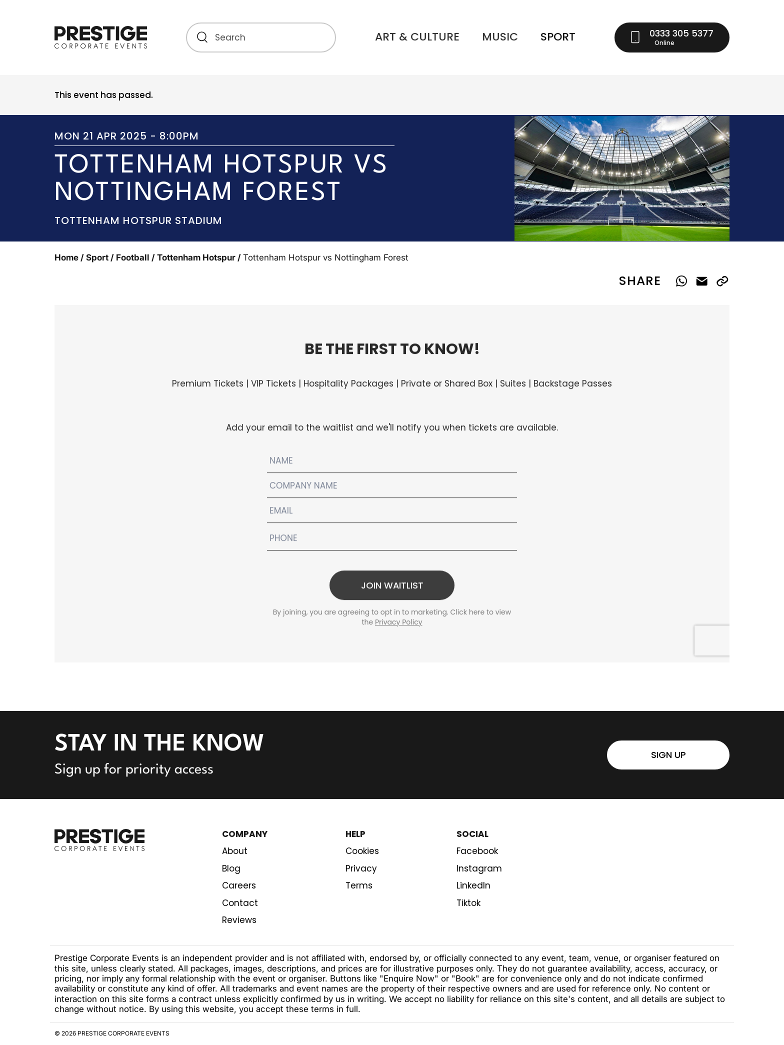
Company (245, 835)
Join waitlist (392, 590)
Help (356, 835)
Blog (231, 869)
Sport (97, 257)
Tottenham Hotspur (196, 257)
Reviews (239, 921)
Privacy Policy (398, 628)
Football (133, 257)
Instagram (479, 869)
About (235, 851)
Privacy (361, 869)
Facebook (477, 851)
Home (66, 257)
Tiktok (468, 903)
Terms (359, 886)
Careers (239, 886)
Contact (240, 903)
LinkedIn (473, 886)
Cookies (362, 851)
